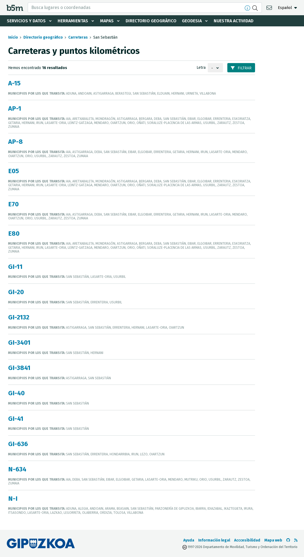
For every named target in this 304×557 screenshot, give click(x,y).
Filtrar (241, 68)
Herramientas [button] (73, 20)
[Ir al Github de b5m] (288, 540)
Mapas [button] (107, 20)
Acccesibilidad (247, 540)
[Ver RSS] (295, 540)
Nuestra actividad (233, 20)
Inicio (13, 37)
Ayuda (188, 540)
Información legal (214, 540)
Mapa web (273, 540)
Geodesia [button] (192, 20)
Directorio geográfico (151, 20)
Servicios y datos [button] (26, 20)
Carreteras (78, 37)
